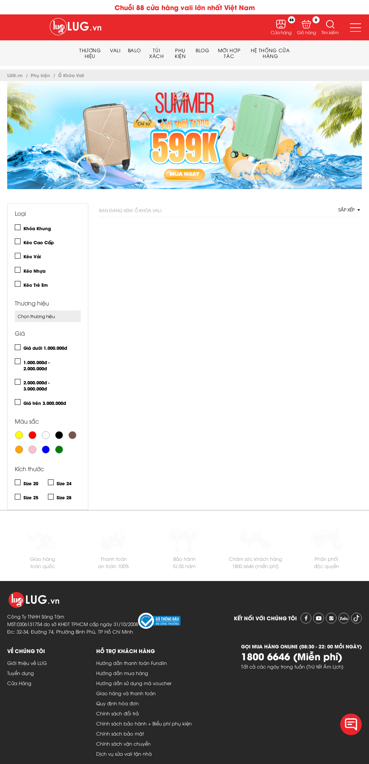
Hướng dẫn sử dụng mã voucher (134, 683)
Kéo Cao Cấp (38, 242)
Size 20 (30, 483)
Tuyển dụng (20, 673)
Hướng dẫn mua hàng (122, 673)
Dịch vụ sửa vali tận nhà (124, 753)
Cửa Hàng (19, 683)
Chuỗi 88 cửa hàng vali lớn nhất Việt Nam (185, 7)
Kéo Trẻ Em (35, 285)
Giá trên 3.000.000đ (44, 403)
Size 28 (64, 497)
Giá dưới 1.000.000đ (45, 348)
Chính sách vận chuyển (123, 743)
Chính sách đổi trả (117, 713)
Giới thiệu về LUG (27, 663)
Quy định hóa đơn (117, 703)
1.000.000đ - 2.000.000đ (36, 365)
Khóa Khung (37, 228)
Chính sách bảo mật (120, 733)
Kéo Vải (32, 256)
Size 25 (30, 497)
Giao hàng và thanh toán (126, 693)
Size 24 (64, 483)
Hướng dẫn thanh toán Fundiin (131, 663)
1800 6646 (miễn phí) (255, 566)
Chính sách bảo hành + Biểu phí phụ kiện (144, 723)
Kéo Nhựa (34, 271)
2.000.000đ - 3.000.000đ (36, 385)
